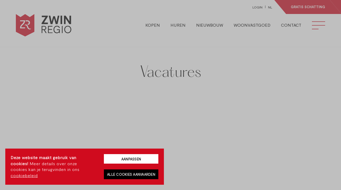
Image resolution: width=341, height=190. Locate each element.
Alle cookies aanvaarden (131, 174)
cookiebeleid (24, 175)
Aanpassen (131, 159)
